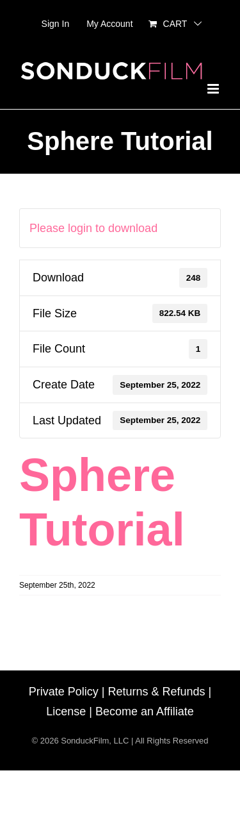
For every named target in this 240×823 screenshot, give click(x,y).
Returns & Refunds (156, 691)
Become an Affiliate (144, 711)
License (66, 711)
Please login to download (93, 228)
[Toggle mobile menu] (214, 89)
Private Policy (64, 691)
